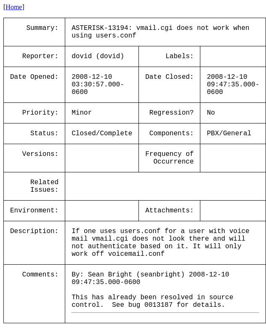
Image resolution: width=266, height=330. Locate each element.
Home (13, 7)
